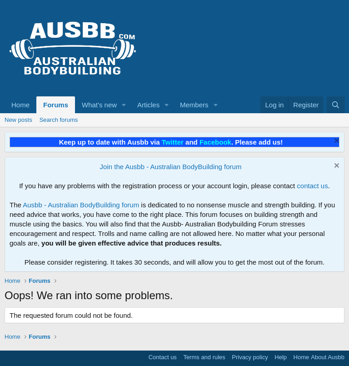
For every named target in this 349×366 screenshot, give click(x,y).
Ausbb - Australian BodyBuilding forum (81, 205)
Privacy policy (250, 357)
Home (20, 105)
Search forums (59, 119)
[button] (124, 104)
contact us (312, 186)
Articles (148, 105)
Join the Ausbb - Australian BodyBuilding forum (171, 166)
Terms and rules (204, 357)
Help (280, 357)
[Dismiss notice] (335, 141)
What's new (99, 105)
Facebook (215, 142)
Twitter (173, 142)
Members (194, 105)
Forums (55, 105)
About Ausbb (327, 357)
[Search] (335, 104)
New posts (18, 119)
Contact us (163, 357)
